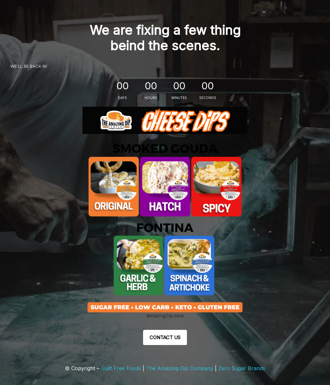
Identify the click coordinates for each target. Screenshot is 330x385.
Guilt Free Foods (121, 368)
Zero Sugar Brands (241, 368)
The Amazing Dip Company (180, 368)
